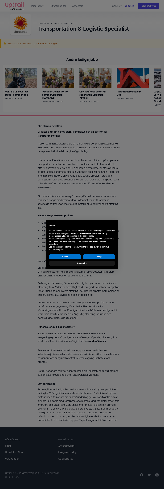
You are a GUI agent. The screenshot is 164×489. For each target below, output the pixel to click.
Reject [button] (65, 257)
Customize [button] (82, 263)
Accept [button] (99, 257)
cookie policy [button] (88, 236)
